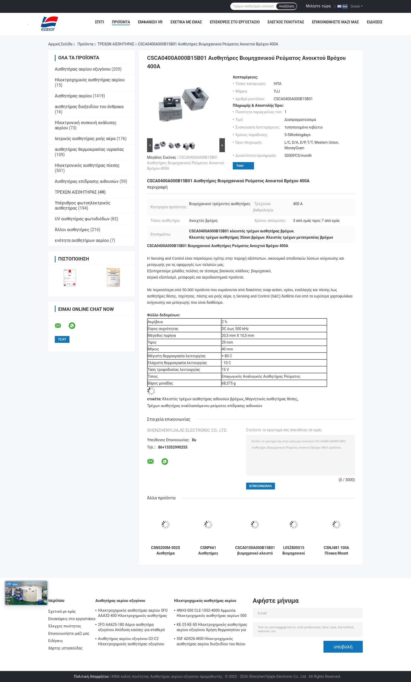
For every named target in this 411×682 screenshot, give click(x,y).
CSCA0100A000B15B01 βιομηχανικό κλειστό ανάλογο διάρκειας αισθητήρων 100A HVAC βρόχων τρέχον (255, 551)
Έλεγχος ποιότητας (286, 22)
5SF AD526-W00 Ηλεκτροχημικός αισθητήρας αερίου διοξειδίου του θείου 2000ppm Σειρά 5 (211, 642)
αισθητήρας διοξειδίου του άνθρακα (89, 106)
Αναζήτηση (286, 6)
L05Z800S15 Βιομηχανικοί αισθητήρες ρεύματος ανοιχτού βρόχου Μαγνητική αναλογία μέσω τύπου (293, 551)
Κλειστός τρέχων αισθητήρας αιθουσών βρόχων (202, 399)
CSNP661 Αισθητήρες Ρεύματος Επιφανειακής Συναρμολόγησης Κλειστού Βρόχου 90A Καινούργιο (208, 551)
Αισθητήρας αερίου (73, 95)
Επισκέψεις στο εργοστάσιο (234, 22)
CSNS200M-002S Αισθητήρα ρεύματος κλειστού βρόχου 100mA (165, 551)
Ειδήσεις (374, 22)
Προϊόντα (121, 22)
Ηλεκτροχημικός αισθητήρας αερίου (90, 79)
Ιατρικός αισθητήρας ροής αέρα (85, 138)
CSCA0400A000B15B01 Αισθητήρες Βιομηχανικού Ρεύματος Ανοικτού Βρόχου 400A (185, 162)
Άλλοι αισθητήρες (72, 229)
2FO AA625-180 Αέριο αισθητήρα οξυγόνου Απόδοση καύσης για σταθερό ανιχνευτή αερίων (131, 627)
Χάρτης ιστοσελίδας (65, 648)
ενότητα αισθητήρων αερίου (82, 240)
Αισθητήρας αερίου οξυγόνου (83, 69)
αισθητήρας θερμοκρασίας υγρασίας (89, 149)
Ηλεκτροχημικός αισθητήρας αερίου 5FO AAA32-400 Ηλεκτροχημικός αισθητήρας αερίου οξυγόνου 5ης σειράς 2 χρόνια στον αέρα (132, 613)
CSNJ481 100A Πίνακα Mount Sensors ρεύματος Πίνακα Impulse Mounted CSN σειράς (336, 551)
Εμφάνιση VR (150, 22)
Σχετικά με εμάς (186, 22)
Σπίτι (99, 22)
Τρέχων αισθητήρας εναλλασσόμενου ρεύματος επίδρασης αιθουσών (204, 406)
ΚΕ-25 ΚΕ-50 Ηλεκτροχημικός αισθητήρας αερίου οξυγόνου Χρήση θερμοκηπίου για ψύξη (212, 627)
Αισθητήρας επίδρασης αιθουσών (86, 181)
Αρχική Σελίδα (60, 44)
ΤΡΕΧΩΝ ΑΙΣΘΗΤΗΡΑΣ (116, 44)
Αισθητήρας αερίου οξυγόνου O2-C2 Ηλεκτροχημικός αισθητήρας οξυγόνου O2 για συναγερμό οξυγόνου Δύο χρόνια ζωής (131, 642)
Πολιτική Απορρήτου (91, 676)
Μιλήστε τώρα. (318, 6)
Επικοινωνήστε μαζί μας (335, 22)
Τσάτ (240, 166)
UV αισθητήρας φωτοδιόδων (82, 218)
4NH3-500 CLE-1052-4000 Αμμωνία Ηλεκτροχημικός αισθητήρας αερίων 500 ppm (211, 613)
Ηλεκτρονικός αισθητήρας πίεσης (87, 165)
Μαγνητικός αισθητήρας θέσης (271, 399)
